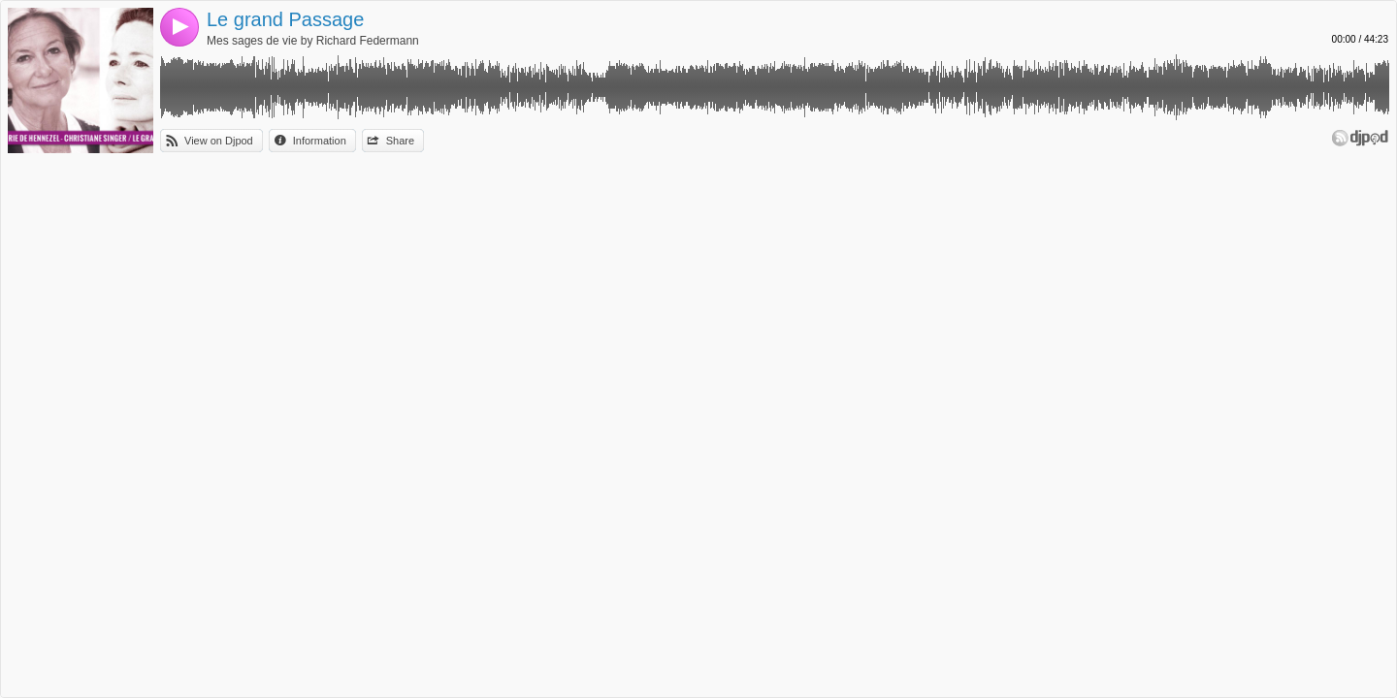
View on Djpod (218, 140)
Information (319, 140)
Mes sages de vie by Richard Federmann (313, 41)
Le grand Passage (285, 19)
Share (400, 140)
